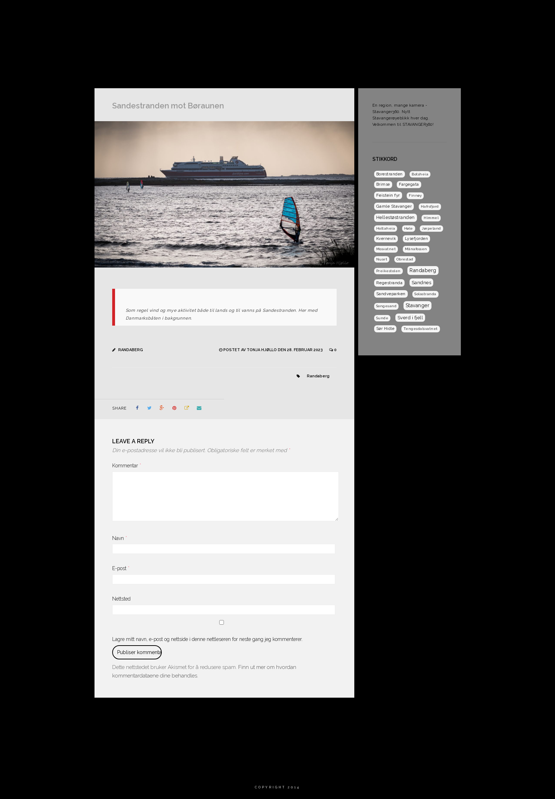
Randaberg (130, 350)
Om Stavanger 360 (292, 12)
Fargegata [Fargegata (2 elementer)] (409, 184)
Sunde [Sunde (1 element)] (382, 318)
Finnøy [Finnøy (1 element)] (415, 195)
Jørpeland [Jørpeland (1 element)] (431, 228)
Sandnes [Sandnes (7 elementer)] (421, 282)
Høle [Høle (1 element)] (408, 228)
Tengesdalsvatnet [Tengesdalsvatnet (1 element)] (421, 329)
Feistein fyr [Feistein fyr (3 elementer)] (388, 195)
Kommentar (126, 465)
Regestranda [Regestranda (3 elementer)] (389, 282)
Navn (119, 538)
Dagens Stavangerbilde (356, 12)
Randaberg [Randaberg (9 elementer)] (423, 270)
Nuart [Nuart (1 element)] (382, 259)
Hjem (251, 12)
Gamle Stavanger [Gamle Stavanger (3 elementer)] (394, 206)
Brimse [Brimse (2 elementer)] (383, 184)
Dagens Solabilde (419, 12)
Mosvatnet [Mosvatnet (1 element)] (386, 249)
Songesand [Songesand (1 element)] (386, 306)
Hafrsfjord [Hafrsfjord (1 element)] (430, 206)
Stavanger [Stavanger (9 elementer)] (418, 305)
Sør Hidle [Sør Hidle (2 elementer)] (385, 328)
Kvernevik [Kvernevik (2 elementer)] (386, 238)
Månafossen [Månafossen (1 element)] (416, 249)
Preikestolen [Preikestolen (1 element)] (388, 271)
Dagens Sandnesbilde (481, 12)
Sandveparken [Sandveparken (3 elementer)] (391, 293)
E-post (121, 568)
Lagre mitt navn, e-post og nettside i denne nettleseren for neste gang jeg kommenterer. (207, 639)
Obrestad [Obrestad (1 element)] (404, 259)
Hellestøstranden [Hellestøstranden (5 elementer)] (395, 217)
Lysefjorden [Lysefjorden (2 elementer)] (416, 238)
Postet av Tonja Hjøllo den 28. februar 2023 (273, 350)
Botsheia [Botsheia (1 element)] (420, 174)
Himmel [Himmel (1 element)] (431, 218)
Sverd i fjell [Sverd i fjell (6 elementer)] (410, 317)
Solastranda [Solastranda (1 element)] (425, 294)
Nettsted (121, 599)
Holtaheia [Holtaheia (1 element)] (385, 228)
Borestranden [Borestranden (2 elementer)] (389, 174)
